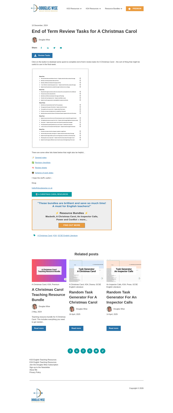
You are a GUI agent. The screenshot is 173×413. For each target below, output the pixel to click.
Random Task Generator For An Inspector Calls (122, 297)
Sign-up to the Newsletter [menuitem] (40, 367)
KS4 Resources (92, 9)
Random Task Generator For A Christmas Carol (83, 297)
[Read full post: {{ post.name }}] (49, 270)
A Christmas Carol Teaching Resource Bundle (48, 294)
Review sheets (41, 168)
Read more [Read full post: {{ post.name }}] (39, 328)
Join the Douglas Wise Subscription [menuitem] (44, 365)
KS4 (55, 236)
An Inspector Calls (114, 284)
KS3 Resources (73, 9)
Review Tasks (42, 55)
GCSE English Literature (68, 236)
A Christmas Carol (45, 236)
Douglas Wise (44, 40)
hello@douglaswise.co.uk (42, 188)
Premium (55, 284)
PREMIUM (134, 9)
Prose (129, 284)
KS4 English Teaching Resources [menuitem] (43, 362)
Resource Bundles (112, 9)
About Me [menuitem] (33, 370)
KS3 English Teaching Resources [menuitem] (43, 360)
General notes (41, 158)
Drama (92, 284)
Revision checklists (42, 163)
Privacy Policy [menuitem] (35, 372)
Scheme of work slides (44, 173)
